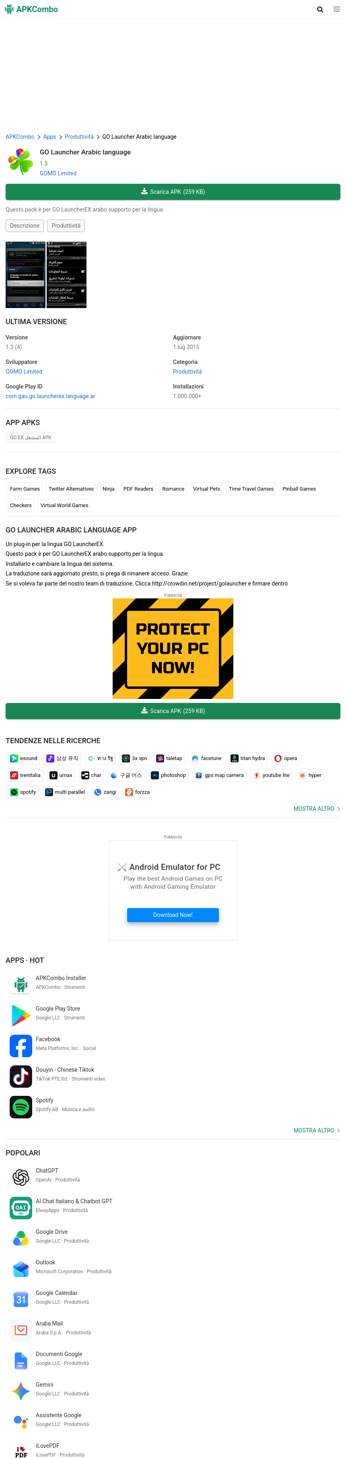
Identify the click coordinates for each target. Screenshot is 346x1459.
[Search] (332, 1385)
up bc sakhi (149, 1342)
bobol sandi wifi (196, 1355)
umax (60, 775)
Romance (173, 489)
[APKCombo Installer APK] (173, 1289)
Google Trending (73, 1431)
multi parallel (65, 792)
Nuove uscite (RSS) (103, 1444)
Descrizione (24, 225)
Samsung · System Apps (250, 1431)
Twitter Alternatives (71, 489)
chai (91, 775)
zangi (105, 792)
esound (23, 758)
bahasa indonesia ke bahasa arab (261, 1355)
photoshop (168, 775)
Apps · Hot (25, 960)
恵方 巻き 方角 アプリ (88, 1355)
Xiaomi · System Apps (188, 1431)
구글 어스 (126, 775)
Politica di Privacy (160, 1419)
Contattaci (248, 1419)
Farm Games (25, 489)
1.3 (14, 347)
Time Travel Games (251, 489)
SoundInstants (116, 1431)
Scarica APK (173, 192)
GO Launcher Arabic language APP (71, 530)
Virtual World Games (65, 505)
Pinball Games (299, 489)
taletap (169, 758)
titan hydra (248, 758)
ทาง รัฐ (100, 758)
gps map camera (219, 775)
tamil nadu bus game (146, 1355)
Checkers (21, 505)
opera (285, 758)
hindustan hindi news (265, 1342)
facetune (206, 758)
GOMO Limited (58, 173)
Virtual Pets (206, 489)
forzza (137, 792)
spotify (23, 792)
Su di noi (84, 1419)
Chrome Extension (288, 1419)
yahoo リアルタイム (32, 1355)
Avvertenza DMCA (208, 1419)
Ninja (109, 489)
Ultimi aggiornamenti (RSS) (41, 1444)
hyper (310, 775)
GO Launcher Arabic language (85, 152)
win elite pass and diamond (201, 1342)
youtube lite (271, 775)
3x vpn (134, 758)
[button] (320, 9)
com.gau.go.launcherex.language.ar (50, 396)
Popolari (23, 1091)
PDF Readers (138, 489)
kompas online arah (31, 1342)
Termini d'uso (116, 1419)
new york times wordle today (95, 1342)
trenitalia (25, 775)
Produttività (65, 225)
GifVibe (147, 1431)
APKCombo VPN (28, 1431)
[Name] (165, 1385)
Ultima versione (36, 321)
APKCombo (20, 137)
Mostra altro (314, 809)
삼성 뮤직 (62, 758)
